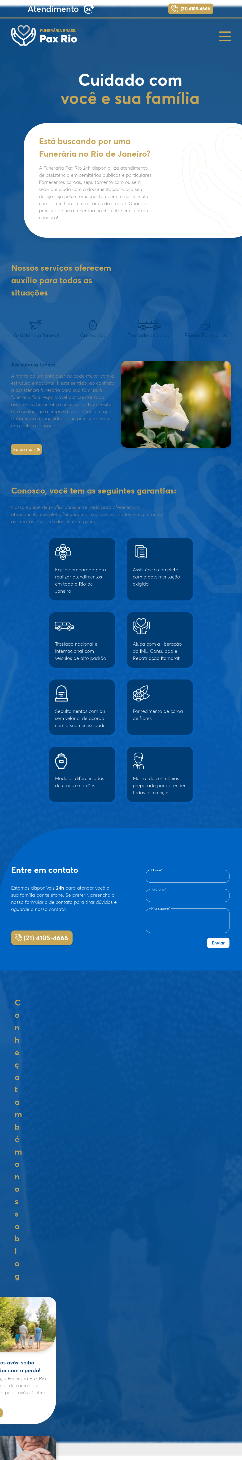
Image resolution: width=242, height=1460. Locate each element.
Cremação (92, 329)
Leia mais (52, 1142)
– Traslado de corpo (111, 1399)
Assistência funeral (36, 329)
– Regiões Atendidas (111, 1405)
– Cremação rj (107, 1370)
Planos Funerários (205, 329)
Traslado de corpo (149, 329)
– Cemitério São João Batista (118, 1376)
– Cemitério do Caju (111, 1382)
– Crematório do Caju (112, 1393)
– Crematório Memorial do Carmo (121, 1387)
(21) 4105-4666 (195, 9)
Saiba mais (24, 449)
